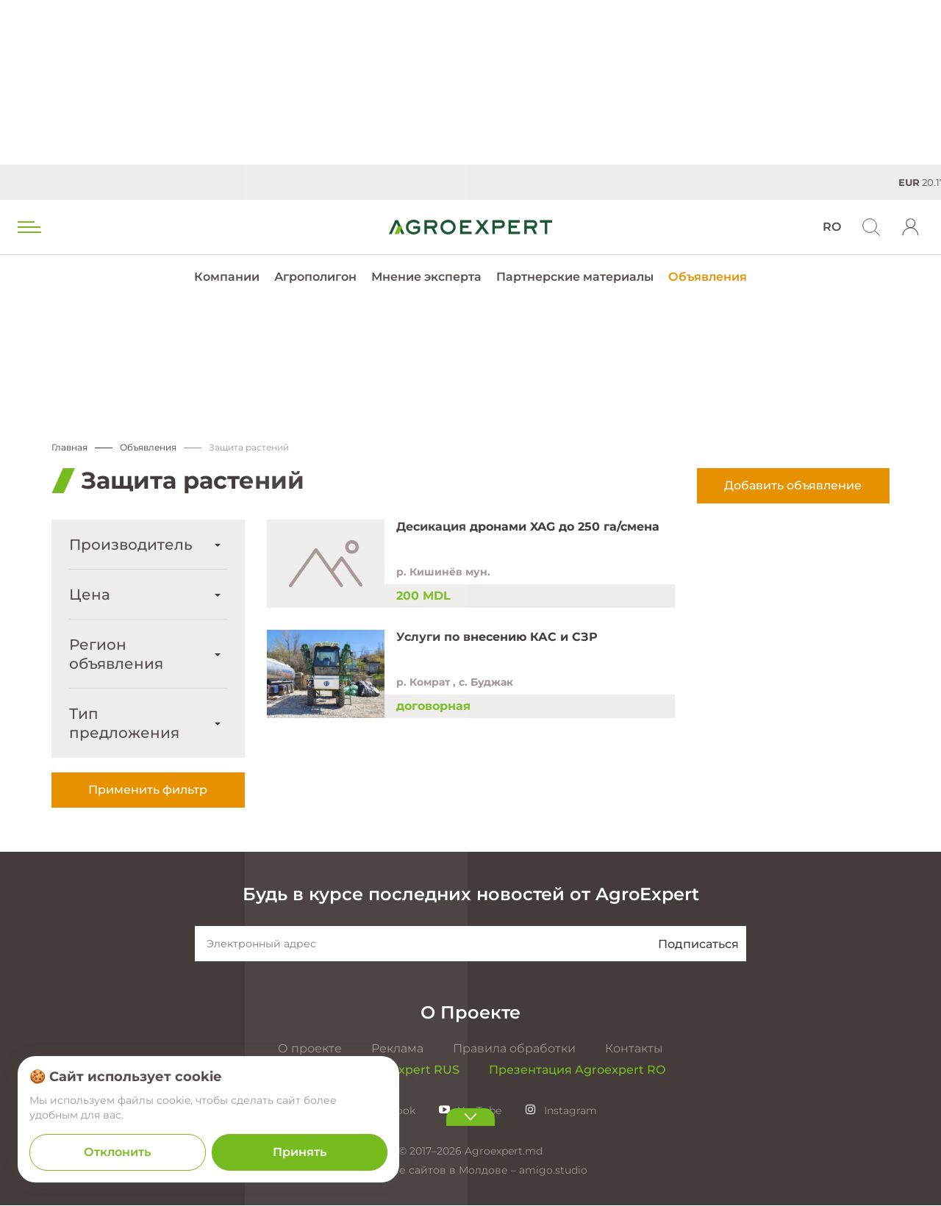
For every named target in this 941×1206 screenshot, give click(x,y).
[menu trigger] (28, 227)
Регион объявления (116, 654)
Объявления (707, 277)
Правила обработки (514, 1049)
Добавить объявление (793, 486)
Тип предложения (124, 724)
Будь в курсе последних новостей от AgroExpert (471, 894)
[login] (910, 227)
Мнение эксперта (426, 277)
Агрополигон (315, 277)
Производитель (131, 545)
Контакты (634, 1049)
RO (832, 227)
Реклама (397, 1049)
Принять (299, 1152)
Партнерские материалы (575, 277)
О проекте (310, 1049)
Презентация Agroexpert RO (577, 1070)
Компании (227, 277)
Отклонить (117, 1152)
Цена (89, 595)
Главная (69, 447)
